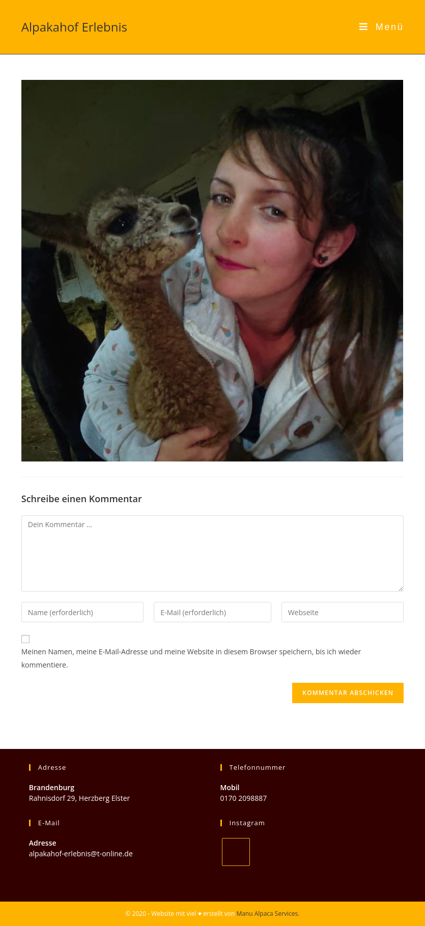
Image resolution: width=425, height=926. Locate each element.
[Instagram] (236, 852)
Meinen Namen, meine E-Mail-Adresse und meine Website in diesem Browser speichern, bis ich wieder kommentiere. (191, 658)
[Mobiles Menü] (381, 27)
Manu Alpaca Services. (267, 913)
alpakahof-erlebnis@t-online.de (81, 853)
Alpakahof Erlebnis (74, 26)
